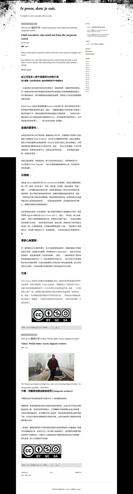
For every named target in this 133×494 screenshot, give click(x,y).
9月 (86, 71)
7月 (86, 61)
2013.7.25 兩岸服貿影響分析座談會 (96, 27)
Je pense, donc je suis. (38, 8)
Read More (44, 388)
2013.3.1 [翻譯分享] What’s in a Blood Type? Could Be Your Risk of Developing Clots (98, 35)
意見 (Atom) (28, 475)
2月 (86, 67)
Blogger (79, 489)
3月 (86, 75)
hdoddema (68, 489)
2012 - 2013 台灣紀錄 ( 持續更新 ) (95, 44)
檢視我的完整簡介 (90, 54)
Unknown (90, 51)
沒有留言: (45, 327)
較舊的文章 (78, 472)
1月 (86, 63)
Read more (26, 69)
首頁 (51, 472)
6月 (86, 83)
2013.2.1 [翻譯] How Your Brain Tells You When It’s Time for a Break (97, 31)
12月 (87, 65)
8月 (86, 79)
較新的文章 (24, 472)
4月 (86, 85)
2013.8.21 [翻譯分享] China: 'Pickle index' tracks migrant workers (50, 338)
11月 (87, 69)
